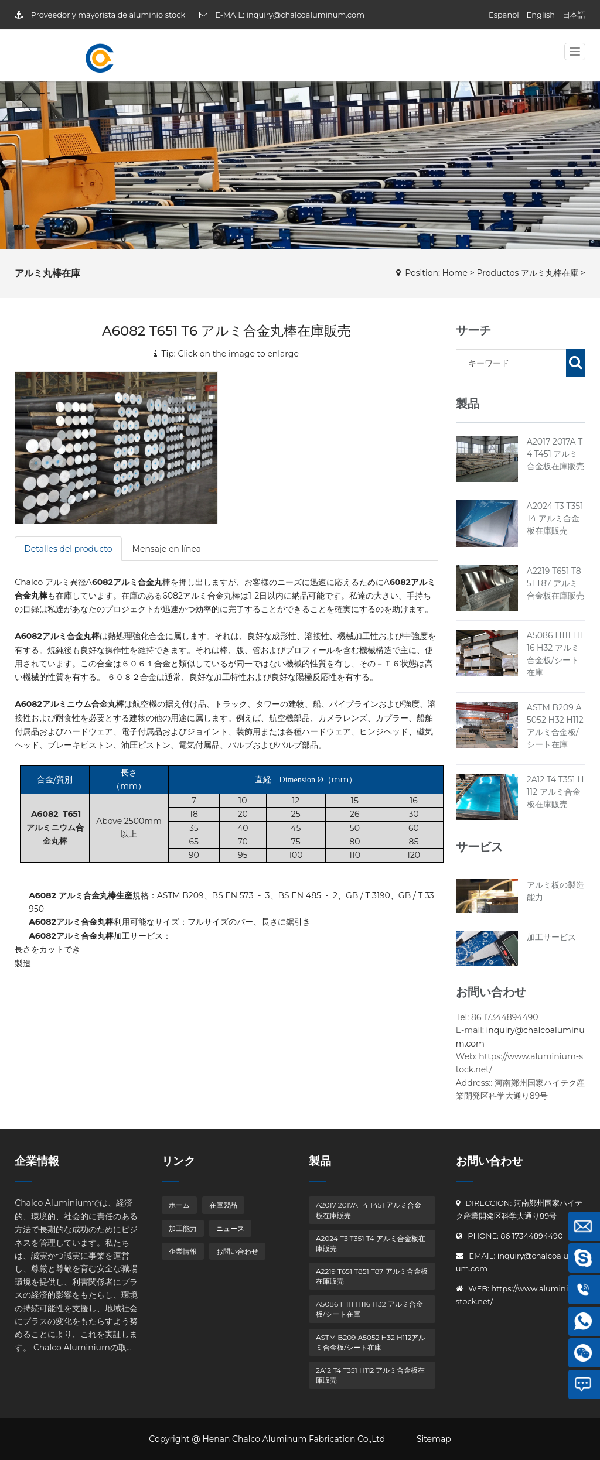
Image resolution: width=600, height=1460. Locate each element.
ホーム (179, 1205)
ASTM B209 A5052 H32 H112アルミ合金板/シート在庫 (370, 1342)
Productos (497, 273)
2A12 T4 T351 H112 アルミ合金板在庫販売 (555, 791)
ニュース (230, 1228)
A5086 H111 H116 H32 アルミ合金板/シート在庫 (369, 1309)
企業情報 (183, 1251)
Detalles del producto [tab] (68, 548)
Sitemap (434, 1439)
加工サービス (551, 937)
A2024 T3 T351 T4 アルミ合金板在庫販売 (555, 518)
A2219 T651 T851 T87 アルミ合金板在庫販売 (555, 583)
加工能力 (183, 1228)
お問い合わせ (237, 1251)
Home (455, 273)
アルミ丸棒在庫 (549, 273)
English (541, 14)
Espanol (504, 14)
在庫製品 (223, 1205)
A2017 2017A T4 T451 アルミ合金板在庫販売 (555, 453)
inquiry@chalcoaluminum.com (305, 14)
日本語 (573, 14)
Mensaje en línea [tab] (166, 548)
